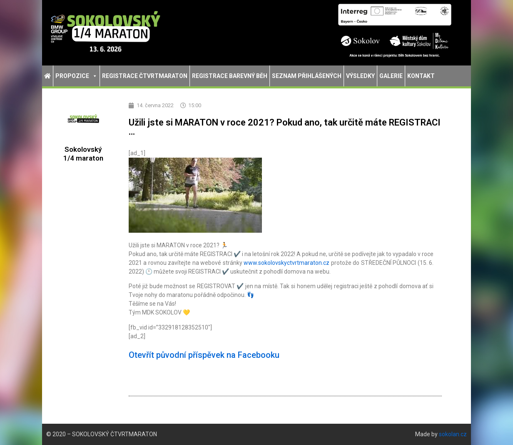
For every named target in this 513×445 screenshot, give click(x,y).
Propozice (76, 75)
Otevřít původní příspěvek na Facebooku (204, 355)
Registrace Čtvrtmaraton (144, 76)
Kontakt (421, 76)
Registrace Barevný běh (229, 76)
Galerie (391, 76)
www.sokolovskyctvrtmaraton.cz (286, 262)
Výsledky (360, 76)
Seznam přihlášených (306, 76)
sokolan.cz (453, 434)
